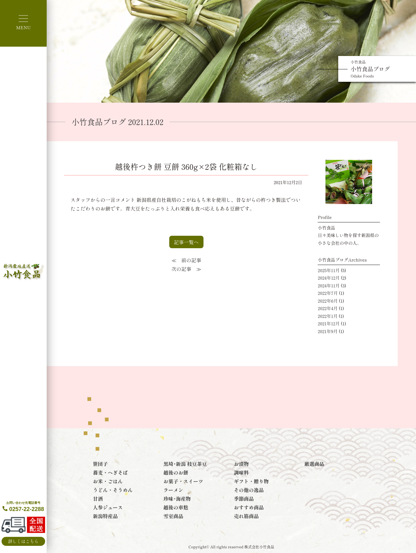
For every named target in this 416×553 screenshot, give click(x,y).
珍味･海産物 (177, 498)
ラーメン (173, 490)
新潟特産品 (105, 516)
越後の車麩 (175, 507)
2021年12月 (328, 323)
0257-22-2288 (23, 506)
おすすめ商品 (249, 507)
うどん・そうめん (113, 490)
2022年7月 (328, 293)
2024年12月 (329, 278)
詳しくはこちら (23, 541)
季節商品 (244, 498)
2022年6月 (328, 301)
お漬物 (241, 463)
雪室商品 (173, 516)
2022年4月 (328, 308)
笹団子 (100, 463)
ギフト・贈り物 (251, 481)
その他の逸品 (249, 490)
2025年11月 (328, 270)
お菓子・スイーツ (183, 481)
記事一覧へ (186, 242)
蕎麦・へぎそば (110, 472)
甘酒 (98, 498)
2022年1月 (328, 316)
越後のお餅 (175, 472)
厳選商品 (314, 463)
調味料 (241, 472)
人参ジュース (108, 507)
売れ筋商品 (246, 516)
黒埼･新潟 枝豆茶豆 (185, 463)
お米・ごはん (108, 481)
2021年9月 (328, 331)
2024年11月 (328, 285)
